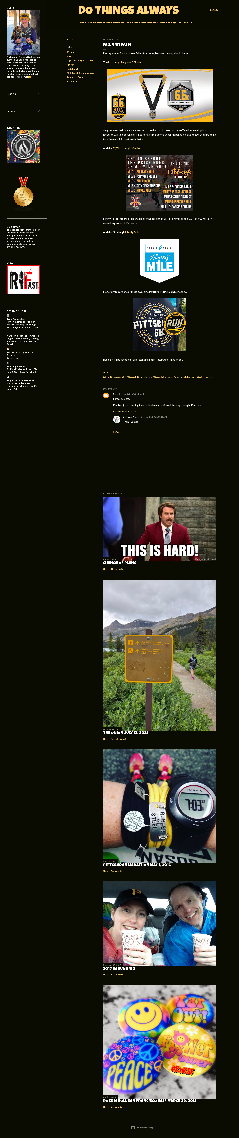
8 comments (116, 1107)
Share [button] (70, 39)
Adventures (122, 23)
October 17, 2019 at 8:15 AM (154, 417)
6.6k (69, 56)
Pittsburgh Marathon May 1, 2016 (137, 865)
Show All (12, 388)
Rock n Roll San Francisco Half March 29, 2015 (150, 1101)
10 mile (70, 52)
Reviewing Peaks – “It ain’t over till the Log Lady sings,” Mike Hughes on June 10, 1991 (23, 324)
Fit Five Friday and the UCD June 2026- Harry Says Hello (22, 370)
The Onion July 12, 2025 (126, 733)
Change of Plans (119, 563)
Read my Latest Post (124, 411)
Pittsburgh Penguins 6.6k (80, 73)
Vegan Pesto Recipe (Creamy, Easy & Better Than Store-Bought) (23, 341)
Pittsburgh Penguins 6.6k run (124, 62)
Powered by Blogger (143, 1128)
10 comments (117, 974)
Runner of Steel (75, 77)
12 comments (117, 569)
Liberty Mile (132, 232)
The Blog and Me (144, 23)
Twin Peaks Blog (16, 318)
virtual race (73, 81)
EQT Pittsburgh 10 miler (126, 148)
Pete (115, 394)
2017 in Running (119, 969)
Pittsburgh (73, 68)
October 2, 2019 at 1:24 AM (131, 394)
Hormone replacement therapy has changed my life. (22, 384)
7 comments (116, 871)
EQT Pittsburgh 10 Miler (80, 60)
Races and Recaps (100, 23)
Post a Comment (118, 739)
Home (82, 23)
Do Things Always (129, 12)
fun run (70, 64)
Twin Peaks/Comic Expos (175, 23)
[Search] (215, 10)
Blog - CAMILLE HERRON (20, 380)
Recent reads (14, 358)
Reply (116, 432)
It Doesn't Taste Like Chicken (23, 335)
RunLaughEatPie (16, 366)
